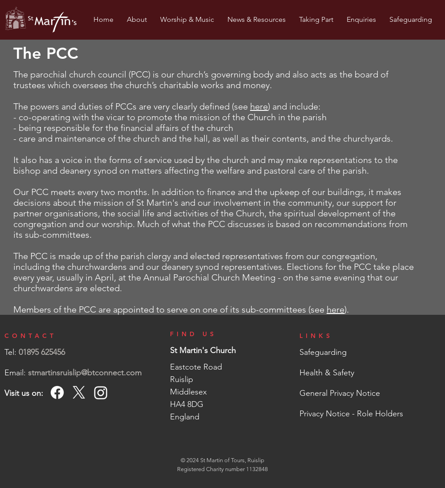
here (259, 106)
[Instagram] (100, 392)
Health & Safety (326, 373)
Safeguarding (323, 352)
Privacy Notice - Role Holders (351, 414)
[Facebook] (57, 392)
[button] (137, 19)
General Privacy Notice (339, 393)
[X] (79, 392)
